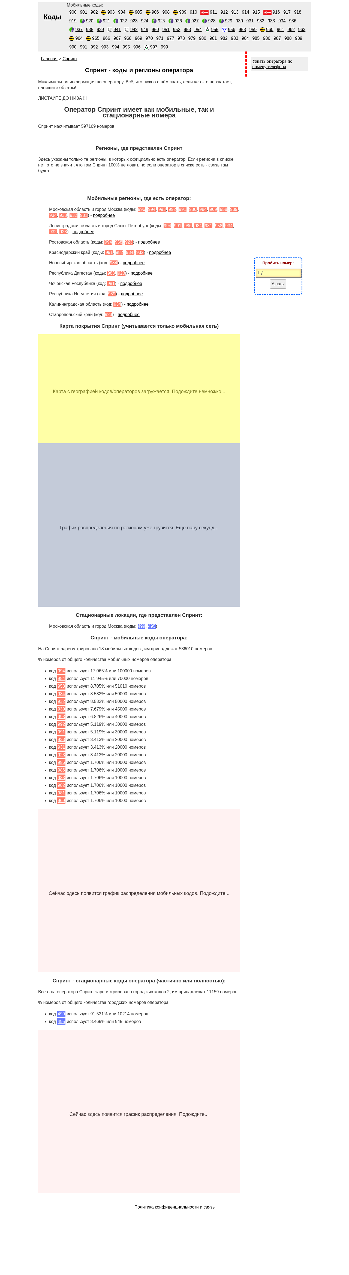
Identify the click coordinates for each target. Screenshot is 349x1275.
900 (73, 12)
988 (288, 38)
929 (228, 21)
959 (253, 29)
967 (117, 38)
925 (161, 21)
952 (176, 29)
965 (96, 38)
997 (154, 47)
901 (83, 12)
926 (178, 21)
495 (61, 1021)
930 (239, 21)
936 (292, 21)
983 (234, 38)
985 (256, 38)
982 (224, 38)
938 (90, 29)
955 (215, 29)
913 (235, 12)
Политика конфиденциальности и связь (174, 1207)
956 (231, 29)
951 (166, 29)
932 (260, 21)
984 (245, 38)
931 (250, 21)
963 (302, 29)
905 (138, 12)
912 (224, 12)
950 (155, 29)
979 (191, 38)
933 (271, 21)
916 (276, 12)
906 (155, 12)
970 (149, 38)
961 (280, 29)
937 (79, 29)
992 (94, 47)
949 (144, 29)
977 (170, 38)
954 (198, 29)
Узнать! (278, 284)
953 (187, 29)
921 (106, 21)
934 (282, 21)
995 (126, 47)
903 (111, 12)
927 (195, 21)
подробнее (104, 215)
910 (193, 12)
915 (256, 12)
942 (134, 29)
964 (79, 38)
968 (128, 38)
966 (106, 38)
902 (94, 12)
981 (213, 38)
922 (123, 21)
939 (100, 29)
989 (298, 38)
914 (245, 12)
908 (166, 12)
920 (90, 21)
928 (212, 21)
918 (297, 12)
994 (115, 47)
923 (134, 21)
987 (277, 38)
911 (213, 12)
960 (269, 29)
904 (121, 12)
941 (117, 29)
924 (144, 21)
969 (138, 38)
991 (83, 47)
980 (202, 38)
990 (73, 47)
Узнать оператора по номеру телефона (272, 64)
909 (182, 12)
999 (164, 47)
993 (105, 47)
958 (242, 29)
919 (73, 21)
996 (137, 47)
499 (61, 1014)
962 (291, 29)
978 (181, 38)
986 (266, 38)
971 (160, 38)
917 (287, 12)
